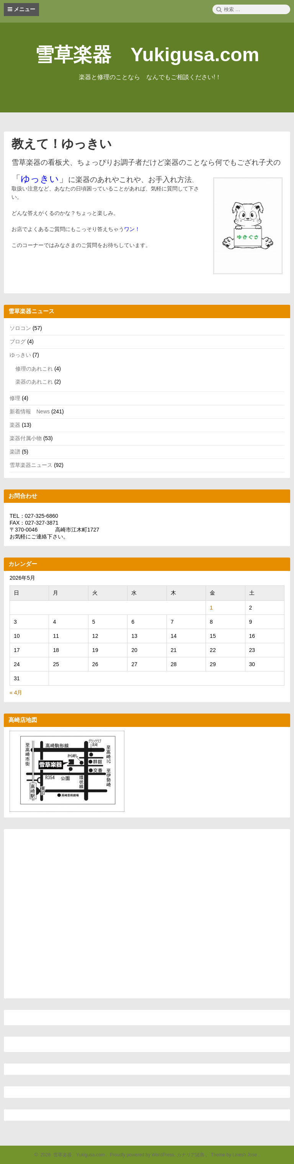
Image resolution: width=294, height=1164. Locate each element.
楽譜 (15, 452)
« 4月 (16, 692)
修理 (15, 398)
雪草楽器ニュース (31, 465)
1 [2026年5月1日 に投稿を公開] (211, 608)
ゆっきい (20, 355)
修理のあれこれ (34, 369)
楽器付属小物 (26, 438)
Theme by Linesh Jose (234, 1154)
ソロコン (20, 328)
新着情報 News (30, 411)
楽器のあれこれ (34, 382)
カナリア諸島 (191, 1154)
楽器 (15, 425)
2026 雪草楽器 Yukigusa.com (71, 1154)
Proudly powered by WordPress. (142, 1154)
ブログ (18, 341)
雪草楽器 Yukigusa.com (147, 54)
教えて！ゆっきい (61, 144)
